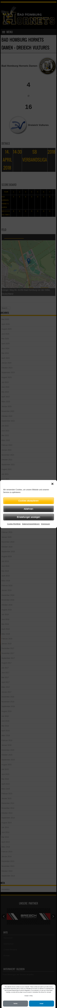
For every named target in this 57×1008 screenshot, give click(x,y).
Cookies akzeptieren (28, 500)
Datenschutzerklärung (30, 524)
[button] (52, 483)
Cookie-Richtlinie (13, 524)
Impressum (45, 524)
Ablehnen (28, 508)
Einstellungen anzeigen (28, 517)
